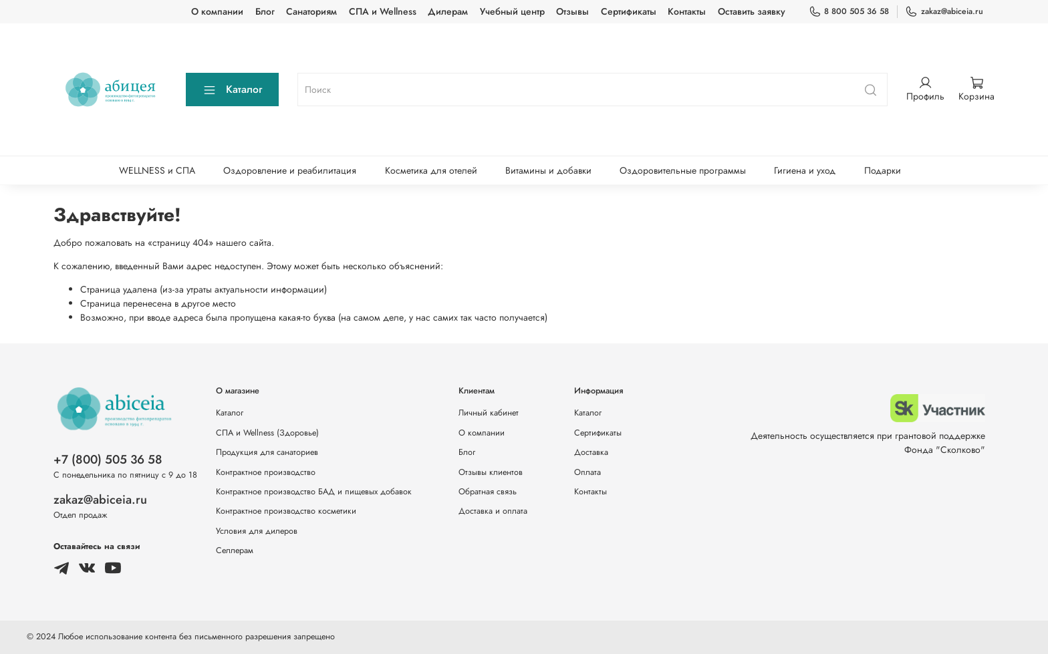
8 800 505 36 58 (849, 11)
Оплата (587, 472)
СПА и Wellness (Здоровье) (267, 433)
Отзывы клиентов (490, 472)
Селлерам (234, 550)
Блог (265, 11)
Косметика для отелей (431, 170)
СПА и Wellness (382, 11)
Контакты (687, 11)
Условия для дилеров (256, 531)
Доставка (591, 452)
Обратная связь (487, 492)
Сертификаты (628, 11)
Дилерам (448, 11)
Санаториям (311, 11)
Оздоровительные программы (683, 170)
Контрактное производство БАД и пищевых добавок (314, 492)
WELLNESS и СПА (157, 170)
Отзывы (572, 11)
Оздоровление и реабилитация (289, 170)
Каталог (232, 89)
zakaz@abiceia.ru (944, 11)
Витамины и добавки (548, 170)
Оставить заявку (751, 11)
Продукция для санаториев (267, 452)
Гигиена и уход (804, 170)
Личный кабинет (488, 413)
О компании (217, 11)
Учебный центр (512, 11)
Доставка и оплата (492, 511)
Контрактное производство (265, 472)
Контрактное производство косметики (286, 511)
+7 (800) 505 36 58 (107, 459)
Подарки (882, 170)
